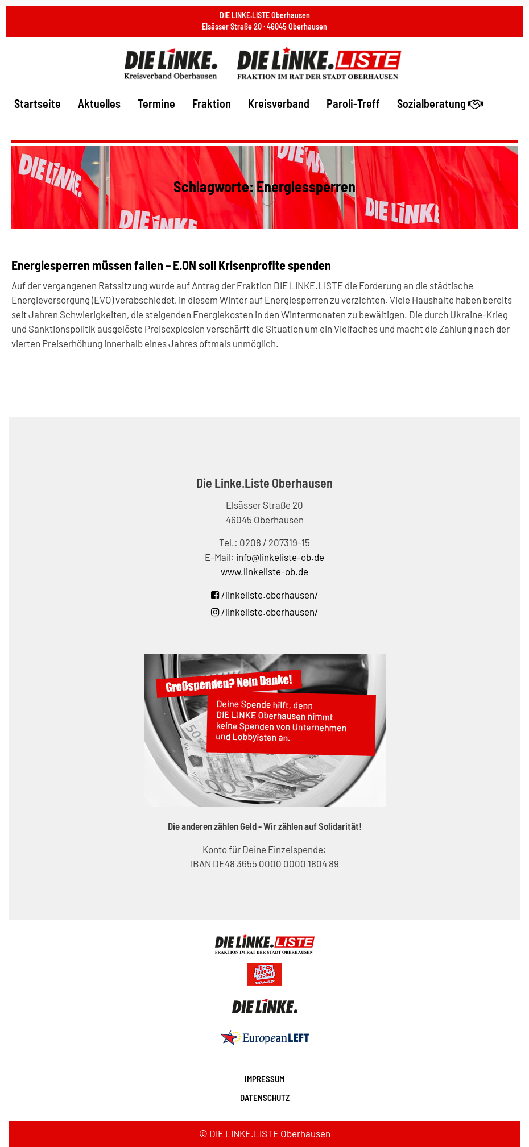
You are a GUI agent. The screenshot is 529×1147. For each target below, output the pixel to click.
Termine (156, 103)
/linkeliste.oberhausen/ (265, 594)
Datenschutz (265, 1097)
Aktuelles (99, 103)
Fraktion (211, 103)
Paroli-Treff (353, 103)
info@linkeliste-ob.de (280, 557)
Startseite (37, 103)
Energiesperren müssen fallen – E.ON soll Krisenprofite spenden (171, 264)
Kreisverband (278, 103)
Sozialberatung (440, 103)
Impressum (264, 1079)
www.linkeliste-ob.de (264, 571)
